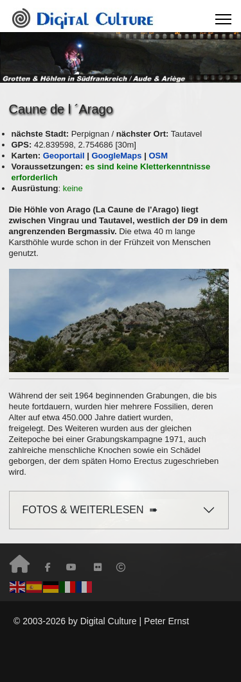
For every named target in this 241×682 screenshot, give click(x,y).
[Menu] (223, 19)
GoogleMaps (117, 155)
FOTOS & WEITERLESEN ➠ (90, 509)
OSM (158, 155)
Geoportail (65, 155)
